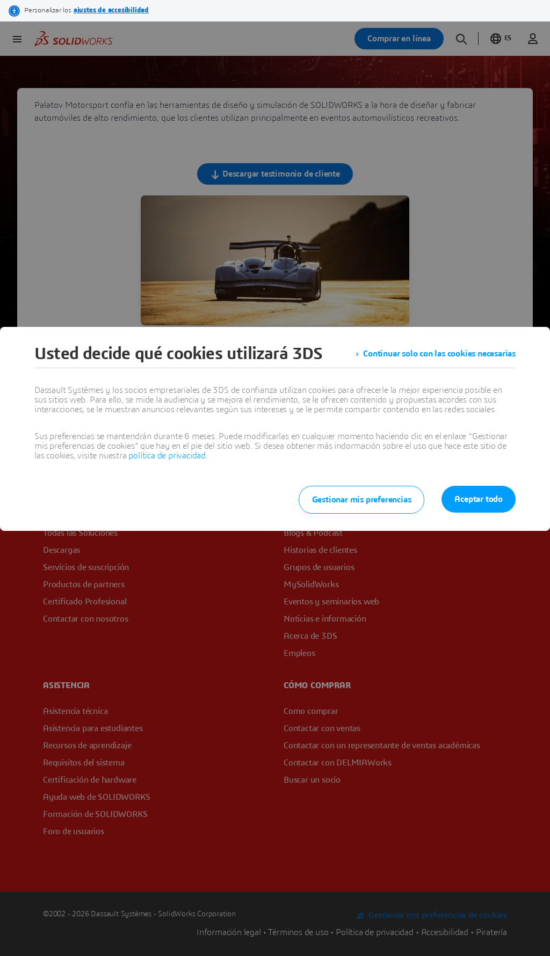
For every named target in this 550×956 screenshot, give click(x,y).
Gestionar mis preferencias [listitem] (361, 499)
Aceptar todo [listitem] (478, 499)
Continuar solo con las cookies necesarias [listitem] (439, 353)
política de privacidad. (167, 455)
